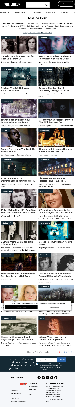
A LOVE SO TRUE (15, 388)
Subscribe (66, 4)
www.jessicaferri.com (31, 33)
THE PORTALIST (15, 398)
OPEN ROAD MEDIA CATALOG (18, 401)
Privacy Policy (33, 392)
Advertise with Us (34, 386)
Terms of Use (32, 389)
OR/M (30, 394)
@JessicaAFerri (46, 33)
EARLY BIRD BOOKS (16, 393)
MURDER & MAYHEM (16, 396)
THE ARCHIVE (14, 390)
